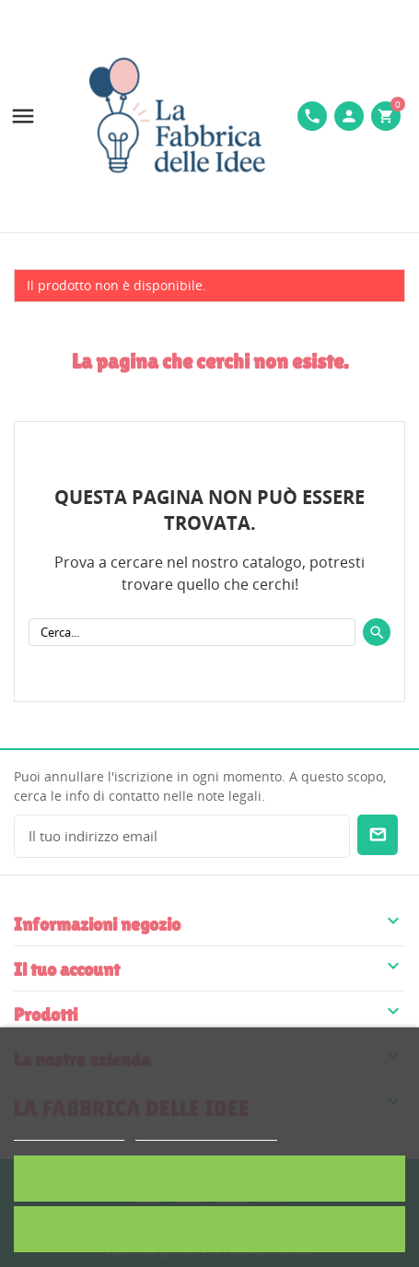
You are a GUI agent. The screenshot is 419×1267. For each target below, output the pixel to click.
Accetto (209, 1178)
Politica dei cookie (69, 1132)
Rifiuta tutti (210, 1229)
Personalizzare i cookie (206, 1132)
